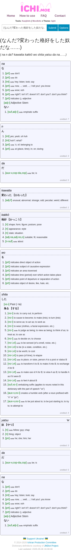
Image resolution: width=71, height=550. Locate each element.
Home (11, 15)
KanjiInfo (26, 21)
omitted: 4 (64, 413)
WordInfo (36, 21)
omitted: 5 (64, 180)
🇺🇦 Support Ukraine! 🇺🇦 (35, 538)
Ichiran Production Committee (41, 542)
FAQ (44, 15)
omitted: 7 (64, 119)
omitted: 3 (64, 156)
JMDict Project (51, 546)
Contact (60, 15)
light (53, 21)
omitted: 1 (64, 207)
